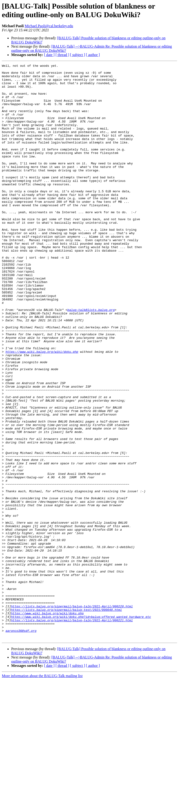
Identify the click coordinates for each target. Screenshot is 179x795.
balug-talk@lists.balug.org (91, 359)
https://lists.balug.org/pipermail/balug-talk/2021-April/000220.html (72, 715)
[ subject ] (77, 55)
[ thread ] (62, 55)
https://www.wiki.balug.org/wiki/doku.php (42, 409)
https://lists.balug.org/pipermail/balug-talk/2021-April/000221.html (72, 732)
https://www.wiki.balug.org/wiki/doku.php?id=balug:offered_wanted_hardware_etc (81, 727)
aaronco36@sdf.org (21, 744)
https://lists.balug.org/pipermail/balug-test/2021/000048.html (66, 719)
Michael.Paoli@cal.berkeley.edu (49, 26)
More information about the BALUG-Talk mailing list (42, 791)
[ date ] (49, 55)
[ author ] (93, 55)
